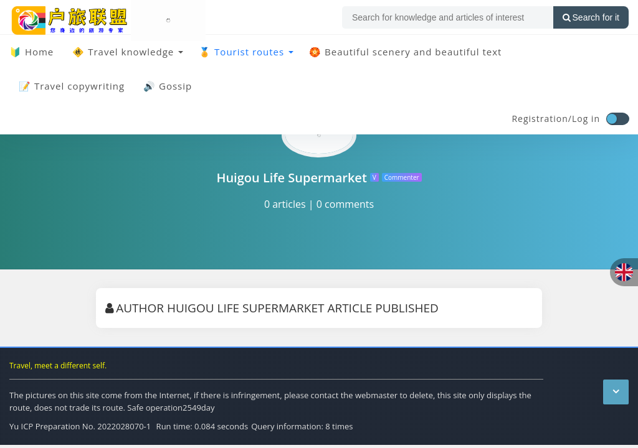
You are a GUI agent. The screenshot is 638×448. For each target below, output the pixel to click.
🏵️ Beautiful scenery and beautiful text (405, 51)
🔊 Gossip (167, 86)
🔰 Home (31, 51)
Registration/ (541, 118)
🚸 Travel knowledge (123, 51)
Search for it (591, 17)
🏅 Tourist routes (241, 51)
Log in (586, 118)
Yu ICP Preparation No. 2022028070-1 (80, 426)
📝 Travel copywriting (72, 86)
